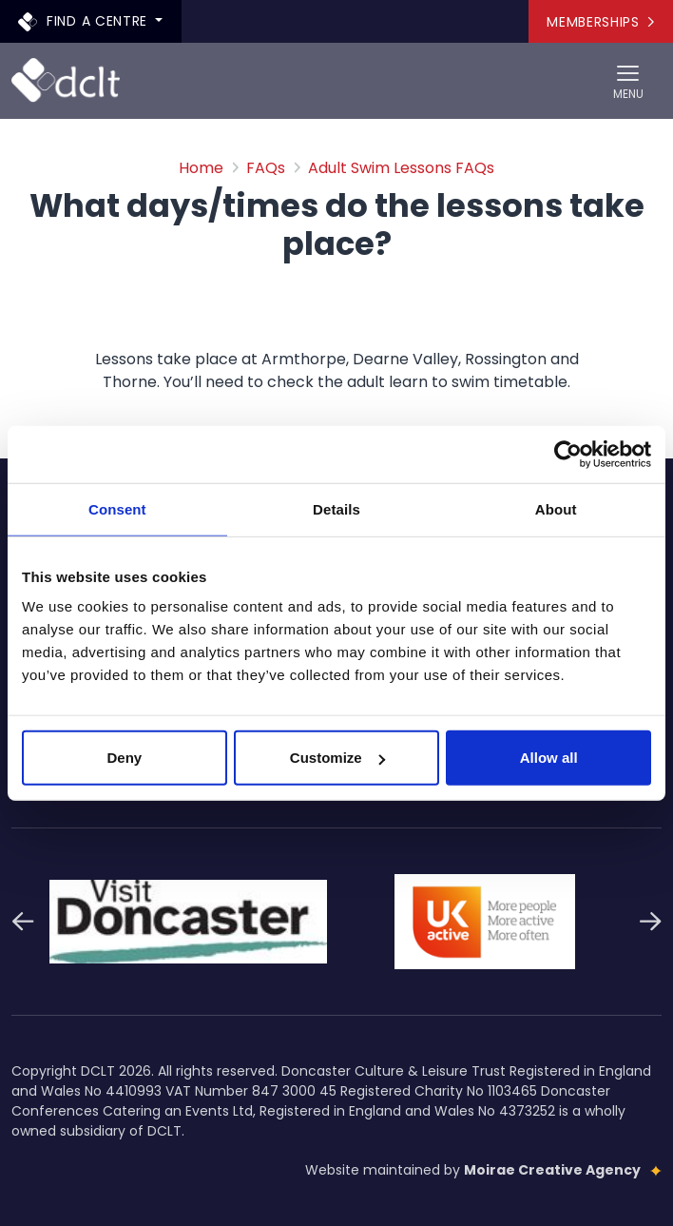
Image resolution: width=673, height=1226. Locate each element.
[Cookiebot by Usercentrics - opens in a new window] (568, 453)
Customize (337, 757)
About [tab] (556, 508)
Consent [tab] (117, 508)
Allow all (549, 757)
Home (201, 168)
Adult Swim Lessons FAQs (401, 168)
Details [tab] (336, 508)
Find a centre (85, 20)
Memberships (600, 21)
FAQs (265, 168)
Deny (124, 757)
